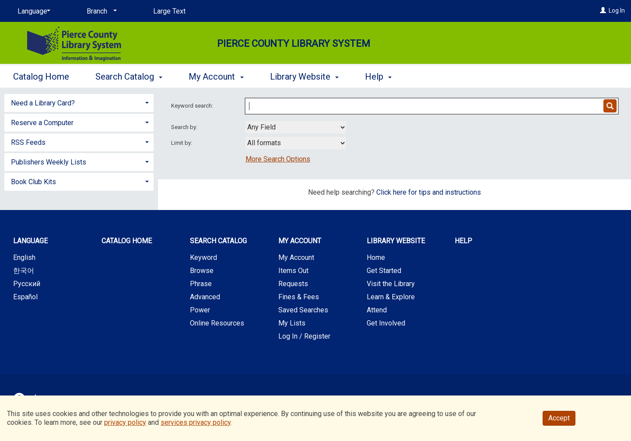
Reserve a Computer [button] (42, 123)
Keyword (203, 257)
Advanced (205, 297)
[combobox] (295, 127)
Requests (293, 284)
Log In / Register (304, 336)
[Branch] (100, 11)
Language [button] (30, 241)
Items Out (293, 270)
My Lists (291, 323)
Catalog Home (41, 76)
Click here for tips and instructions (428, 192)
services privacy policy (196, 422)
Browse (202, 270)
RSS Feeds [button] (28, 142)
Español (25, 297)
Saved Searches (303, 310)
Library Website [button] (304, 76)
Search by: (185, 127)
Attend (377, 310)
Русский (26, 284)
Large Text (169, 11)
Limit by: (182, 143)
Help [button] (378, 76)
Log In (617, 10)
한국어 (23, 270)
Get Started (384, 270)
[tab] (79, 102)
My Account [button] (216, 76)
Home (376, 257)
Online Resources (217, 323)
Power (200, 310)
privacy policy (125, 422)
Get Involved (386, 323)
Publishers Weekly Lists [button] (48, 162)
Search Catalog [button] (128, 76)
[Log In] (603, 10)
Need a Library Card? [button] (43, 103)
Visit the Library (391, 284)
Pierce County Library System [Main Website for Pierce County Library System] (293, 43)
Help (463, 241)
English (24, 257)
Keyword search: (192, 105)
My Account (296, 257)
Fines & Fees (298, 297)
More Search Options (277, 159)
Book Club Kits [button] (33, 182)
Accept (559, 418)
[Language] (32, 11)
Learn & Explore (391, 297)
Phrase (201, 284)
